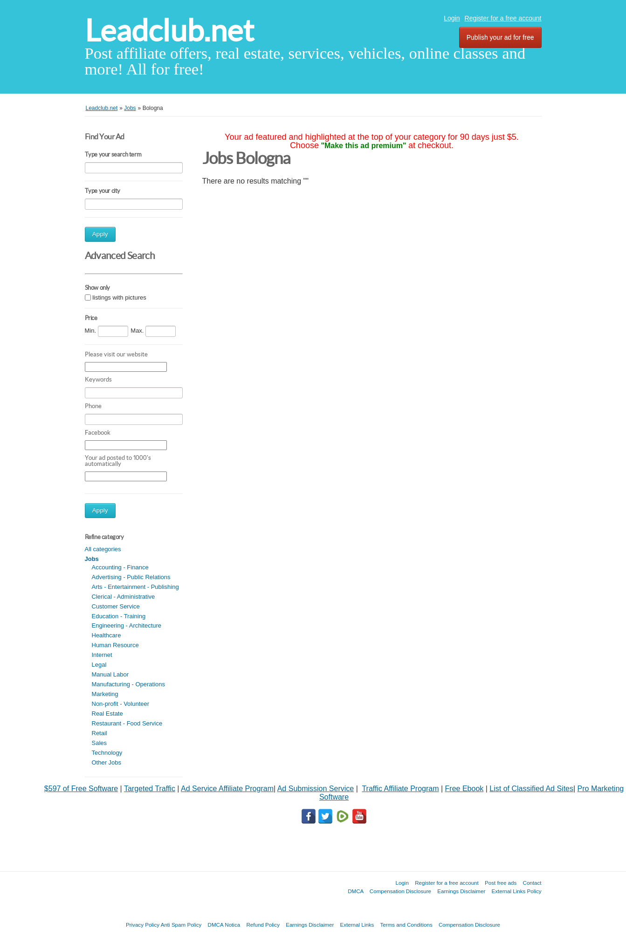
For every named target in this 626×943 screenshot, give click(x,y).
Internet (102, 654)
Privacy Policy (142, 925)
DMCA (356, 891)
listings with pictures (119, 297)
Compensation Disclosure (400, 891)
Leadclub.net (169, 31)
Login (452, 18)
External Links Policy (517, 891)
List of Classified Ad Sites (531, 789)
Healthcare (106, 635)
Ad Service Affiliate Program (227, 789)
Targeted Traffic (149, 789)
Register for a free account (503, 18)
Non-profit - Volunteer (121, 703)
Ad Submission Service (315, 789)
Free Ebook (464, 789)
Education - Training (119, 616)
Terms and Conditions (406, 925)
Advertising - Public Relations (131, 577)
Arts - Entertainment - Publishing (135, 586)
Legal (99, 664)
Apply (100, 234)
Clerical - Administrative (123, 596)
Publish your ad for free (500, 37)
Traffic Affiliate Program (400, 789)
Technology (107, 752)
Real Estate (107, 713)
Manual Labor (110, 674)
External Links (357, 925)
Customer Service (116, 606)
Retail (99, 733)
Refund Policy (263, 925)
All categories (103, 549)
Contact (532, 883)
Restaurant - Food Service (127, 723)
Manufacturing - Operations (128, 684)
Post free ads (500, 883)
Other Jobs (107, 762)
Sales (99, 742)
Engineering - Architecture (127, 625)
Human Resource (115, 645)
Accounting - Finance (120, 567)
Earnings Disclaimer (461, 891)
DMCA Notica (224, 925)
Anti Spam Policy (181, 925)
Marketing (105, 693)
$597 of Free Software (81, 789)
